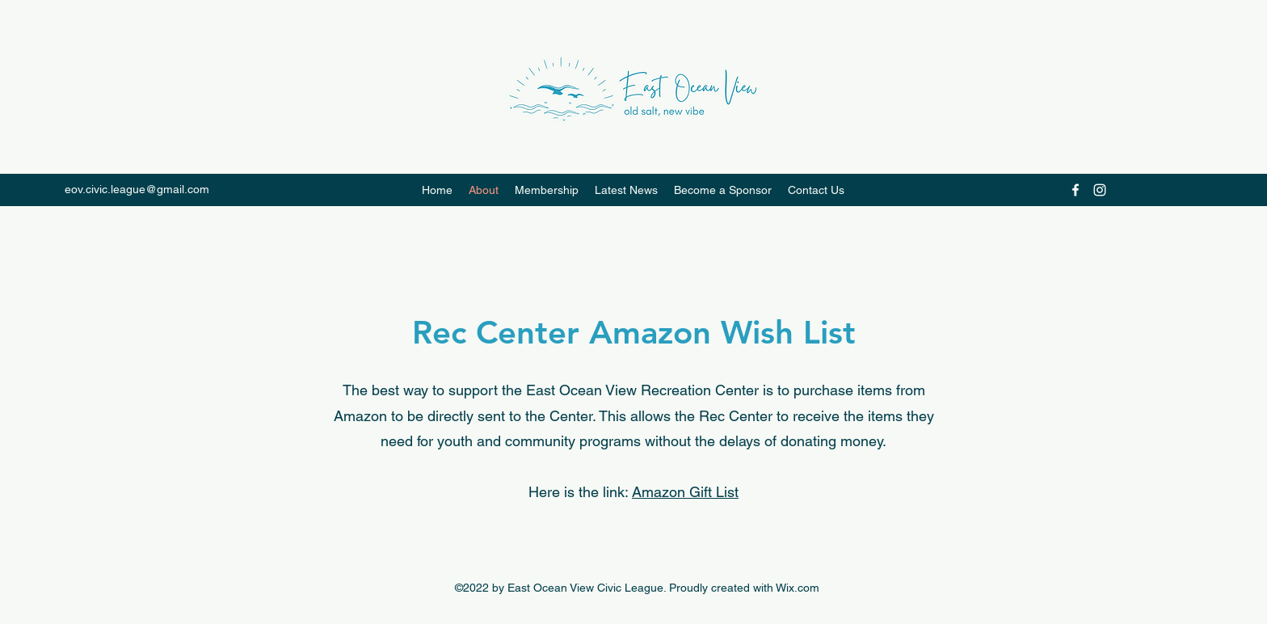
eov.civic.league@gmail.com (137, 189)
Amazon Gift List (685, 491)
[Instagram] (1100, 190)
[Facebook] (1075, 190)
